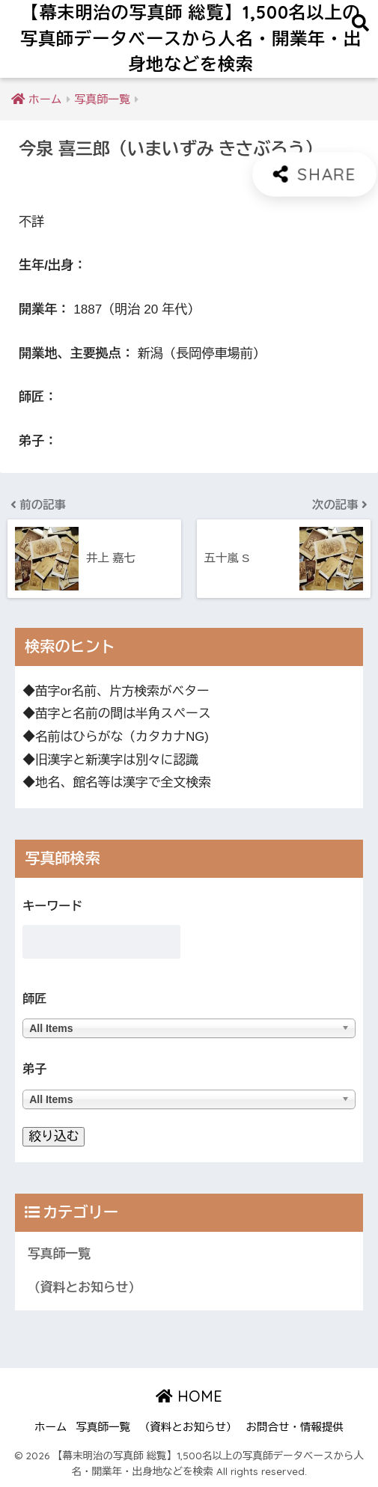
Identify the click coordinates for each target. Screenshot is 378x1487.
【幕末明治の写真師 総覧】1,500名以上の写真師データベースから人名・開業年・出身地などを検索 (191, 38)
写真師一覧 (59, 1254)
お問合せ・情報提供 (295, 1427)
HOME (189, 1396)
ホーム (50, 1427)
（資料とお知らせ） (84, 1287)
